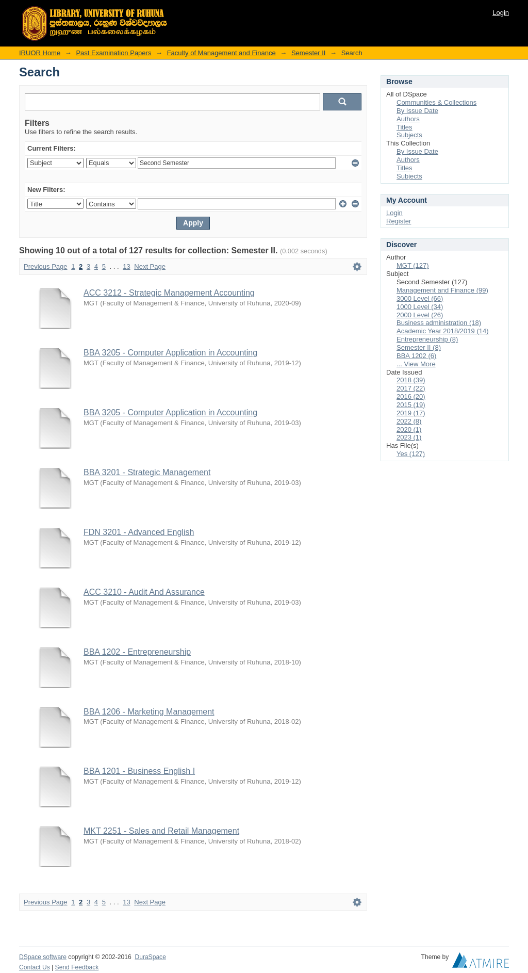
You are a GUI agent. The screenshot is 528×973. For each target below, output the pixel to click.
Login (500, 13)
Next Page (150, 266)
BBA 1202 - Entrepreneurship (137, 651)
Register (398, 221)
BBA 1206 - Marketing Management (149, 711)
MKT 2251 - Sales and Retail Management (161, 830)
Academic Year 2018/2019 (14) (443, 331)
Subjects (409, 135)
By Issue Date (417, 111)
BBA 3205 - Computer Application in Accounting (170, 352)
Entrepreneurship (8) (427, 339)
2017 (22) (411, 388)
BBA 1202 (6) (416, 356)
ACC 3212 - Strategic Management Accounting (169, 292)
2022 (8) (409, 421)
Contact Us (34, 967)
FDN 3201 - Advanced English (139, 532)
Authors (408, 119)
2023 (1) (409, 437)
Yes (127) (411, 454)
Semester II (308, 53)
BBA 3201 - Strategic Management (147, 472)
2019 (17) (411, 413)
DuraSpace (150, 957)
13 (126, 266)
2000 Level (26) (420, 315)
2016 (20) (411, 396)
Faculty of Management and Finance (221, 53)
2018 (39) (411, 380)
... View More (416, 364)
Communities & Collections (436, 102)
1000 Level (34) (420, 307)
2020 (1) (409, 429)
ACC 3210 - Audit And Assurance (144, 592)
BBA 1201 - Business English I (139, 771)
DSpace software (43, 957)
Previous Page (46, 266)
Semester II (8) (419, 347)
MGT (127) (413, 265)
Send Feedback (77, 967)
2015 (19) (411, 405)
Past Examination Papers (113, 53)
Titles (404, 127)
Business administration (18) (439, 323)
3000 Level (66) (420, 298)
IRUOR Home (39, 53)
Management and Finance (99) (442, 290)
